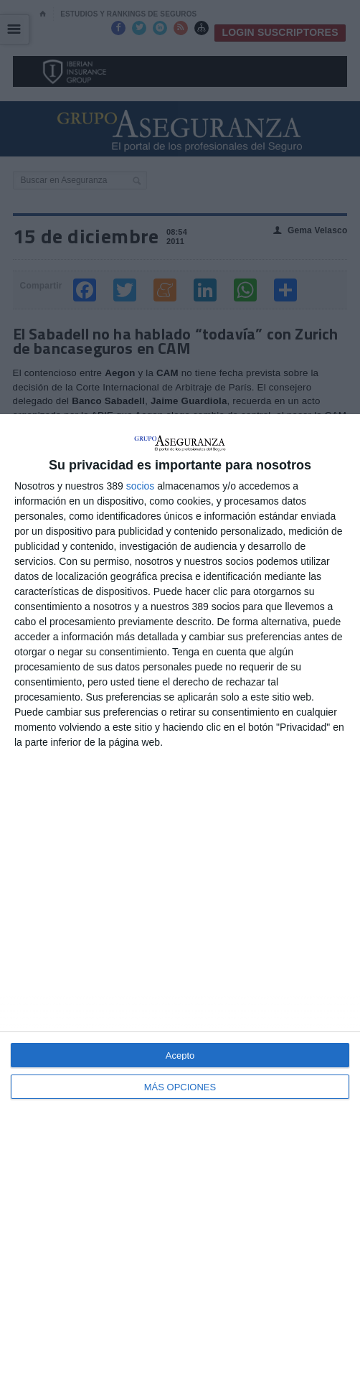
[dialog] (180, 897)
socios (140, 486)
